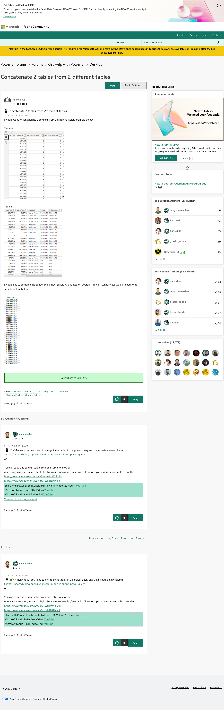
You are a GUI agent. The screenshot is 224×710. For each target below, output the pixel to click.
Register (181, 35)
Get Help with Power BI (66, 64)
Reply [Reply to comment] (136, 517)
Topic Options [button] (133, 85)
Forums (57, 26)
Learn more (9, 16)
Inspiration (72, 26)
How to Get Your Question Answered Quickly (180, 183)
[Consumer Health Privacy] (45, 699)
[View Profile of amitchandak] (25, 434)
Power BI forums (14, 64)
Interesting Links (45, 391)
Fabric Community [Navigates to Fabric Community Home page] (36, 26)
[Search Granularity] (127, 42)
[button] (112, 85)
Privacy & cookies (180, 687)
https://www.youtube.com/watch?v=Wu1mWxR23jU (33, 476)
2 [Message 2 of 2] (14, 510)
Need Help (63, 391)
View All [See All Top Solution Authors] (160, 259)
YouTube (81, 485)
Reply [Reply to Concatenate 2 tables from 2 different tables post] (136, 399)
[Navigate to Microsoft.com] (10, 27)
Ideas (85, 26)
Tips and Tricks (32, 395)
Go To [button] (215, 35)
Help (204, 35)
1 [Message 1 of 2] (14, 403)
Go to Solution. (78, 377)
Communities (100, 26)
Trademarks (216, 687)
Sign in (193, 35)
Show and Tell (13, 395)
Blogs (116, 26)
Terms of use (199, 687)
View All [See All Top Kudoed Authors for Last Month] (160, 330)
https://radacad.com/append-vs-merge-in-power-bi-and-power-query (45, 454)
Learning (129, 26)
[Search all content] (182, 42)
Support (144, 26)
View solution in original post (20, 499)
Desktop (96, 64)
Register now (115, 52)
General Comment (23, 391)
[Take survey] (166, 158)
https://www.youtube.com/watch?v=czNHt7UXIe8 (32, 480)
